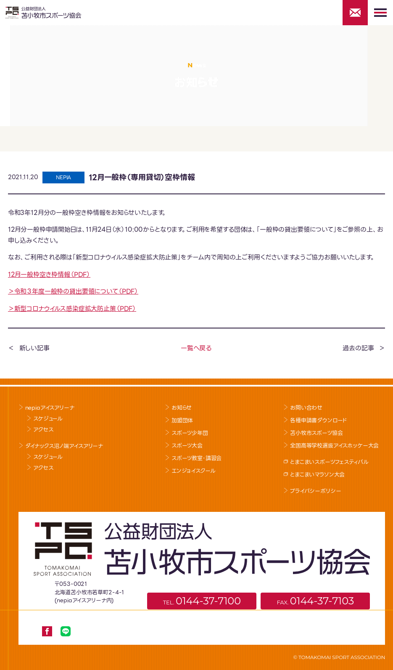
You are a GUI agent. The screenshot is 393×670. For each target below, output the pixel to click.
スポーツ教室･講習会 (196, 458)
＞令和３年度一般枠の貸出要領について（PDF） (73, 291)
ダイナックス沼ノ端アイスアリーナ (64, 446)
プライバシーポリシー (315, 491)
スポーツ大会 (187, 445)
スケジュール (48, 418)
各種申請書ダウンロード (318, 420)
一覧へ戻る (196, 348)
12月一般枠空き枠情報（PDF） (49, 275)
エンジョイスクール (193, 470)
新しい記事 (34, 348)
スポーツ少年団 (189, 433)
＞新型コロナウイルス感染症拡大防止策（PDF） (72, 309)
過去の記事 (358, 348)
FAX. (315, 601)
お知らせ (181, 407)
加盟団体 (182, 420)
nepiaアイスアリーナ (49, 407)
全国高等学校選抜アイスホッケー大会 (334, 445)
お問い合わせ (306, 407)
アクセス (43, 429)
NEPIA (63, 177)
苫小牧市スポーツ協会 (316, 433)
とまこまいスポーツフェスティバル (329, 462)
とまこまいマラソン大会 (317, 474)
